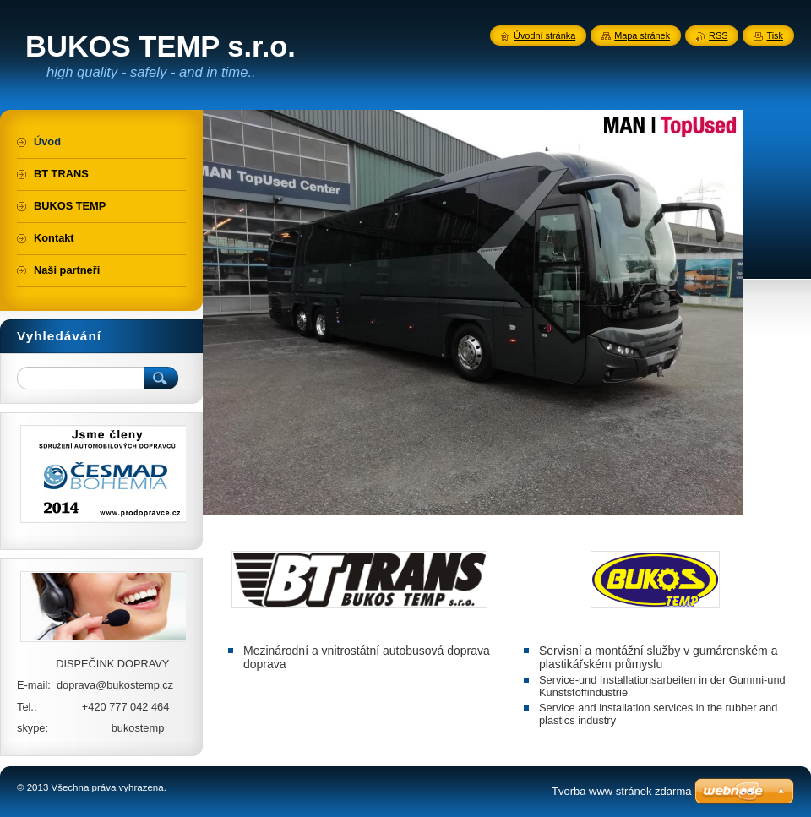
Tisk (774, 35)
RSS (718, 35)
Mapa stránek (642, 35)
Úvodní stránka (544, 35)
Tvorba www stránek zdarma (621, 791)
